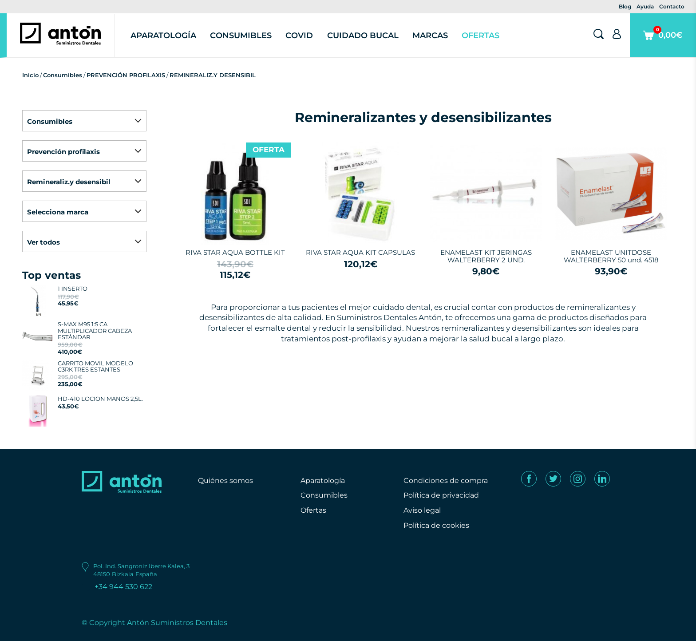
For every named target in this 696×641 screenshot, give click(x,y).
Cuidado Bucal (363, 35)
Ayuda (645, 6)
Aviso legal (422, 510)
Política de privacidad (441, 495)
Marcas (430, 35)
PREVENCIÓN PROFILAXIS (126, 75)
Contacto (671, 6)
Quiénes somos (225, 480)
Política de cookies (436, 525)
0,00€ (663, 41)
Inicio (30, 75)
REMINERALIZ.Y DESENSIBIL (213, 75)
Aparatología (163, 35)
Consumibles (241, 35)
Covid (299, 35)
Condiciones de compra (445, 480)
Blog (625, 6)
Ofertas (480, 35)
